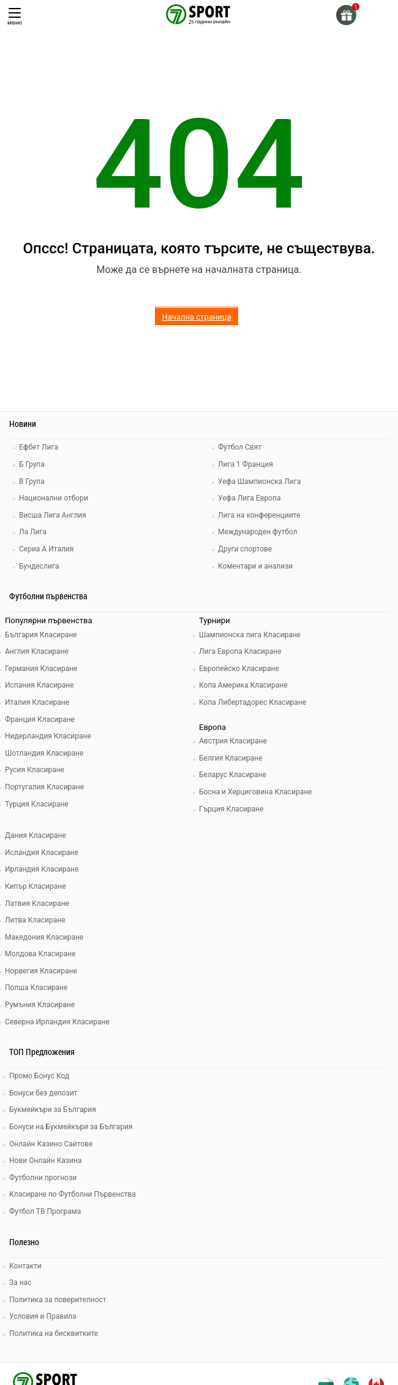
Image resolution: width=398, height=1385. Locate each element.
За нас (20, 1282)
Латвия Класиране (37, 903)
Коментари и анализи (255, 566)
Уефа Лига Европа (249, 498)
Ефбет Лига (38, 447)
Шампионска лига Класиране (250, 635)
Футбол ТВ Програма (45, 1211)
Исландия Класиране (41, 852)
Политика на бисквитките (53, 1333)
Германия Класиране (41, 668)
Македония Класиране (44, 937)
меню (14, 17)
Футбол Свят (239, 447)
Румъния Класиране (40, 1004)
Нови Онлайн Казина (45, 1160)
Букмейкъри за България (52, 1109)
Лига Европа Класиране (240, 651)
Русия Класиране (34, 769)
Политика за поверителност (58, 1299)
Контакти (25, 1266)
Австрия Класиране (233, 741)
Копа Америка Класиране (243, 685)
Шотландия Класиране (44, 753)
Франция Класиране (40, 719)
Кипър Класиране (35, 886)
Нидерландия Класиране (48, 736)
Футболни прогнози (43, 1177)
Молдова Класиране (40, 954)
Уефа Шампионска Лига (259, 481)
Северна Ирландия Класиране (57, 1022)
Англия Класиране (37, 651)
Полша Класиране (36, 987)
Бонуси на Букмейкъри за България (70, 1126)
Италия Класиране (37, 702)
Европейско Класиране (239, 668)
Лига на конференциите (259, 515)
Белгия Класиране (230, 758)
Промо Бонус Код (39, 1076)
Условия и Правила (43, 1316)
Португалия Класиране (44, 787)
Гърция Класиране (231, 809)
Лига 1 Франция (245, 464)
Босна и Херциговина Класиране (255, 792)
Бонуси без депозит (43, 1093)
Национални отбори (53, 498)
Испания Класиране (39, 685)
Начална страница (196, 316)
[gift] (346, 15)
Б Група (32, 464)
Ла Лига (33, 532)
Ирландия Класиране (41, 869)
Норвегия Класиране (41, 971)
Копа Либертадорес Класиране (252, 702)
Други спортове (245, 549)
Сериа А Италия (46, 549)
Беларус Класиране (232, 774)
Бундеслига (39, 566)
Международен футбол (257, 532)
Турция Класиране (37, 804)
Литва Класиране (35, 920)
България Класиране (41, 635)
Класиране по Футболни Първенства (72, 1194)
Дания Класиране (35, 835)
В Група (32, 481)
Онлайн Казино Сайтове (50, 1144)
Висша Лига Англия (52, 515)
